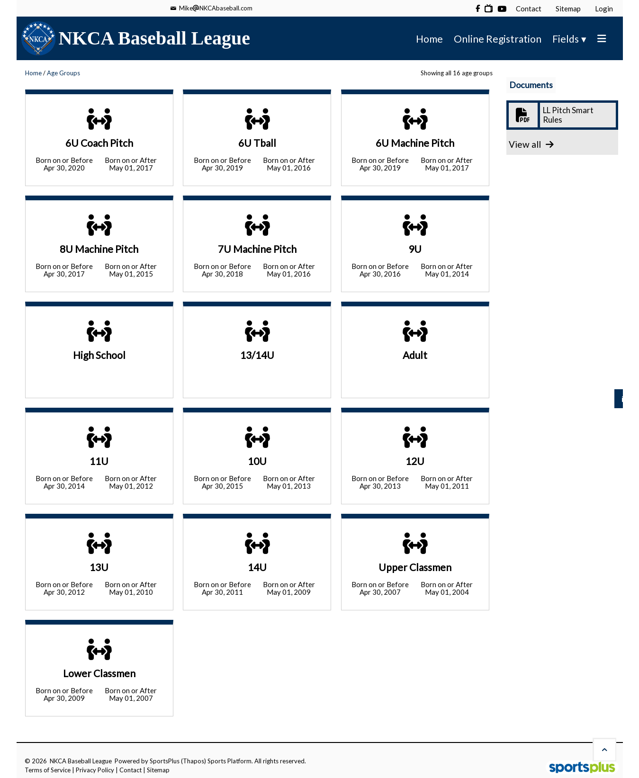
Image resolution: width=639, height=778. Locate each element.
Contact (130, 770)
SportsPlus (165, 761)
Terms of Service (48, 770)
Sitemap (158, 770)
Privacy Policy (95, 770)
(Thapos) (193, 761)
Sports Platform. (230, 761)
